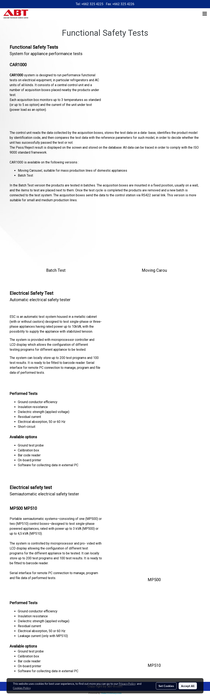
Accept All (187, 686)
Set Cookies (166, 686)
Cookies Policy (22, 688)
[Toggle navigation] (204, 14)
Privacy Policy (127, 683)
